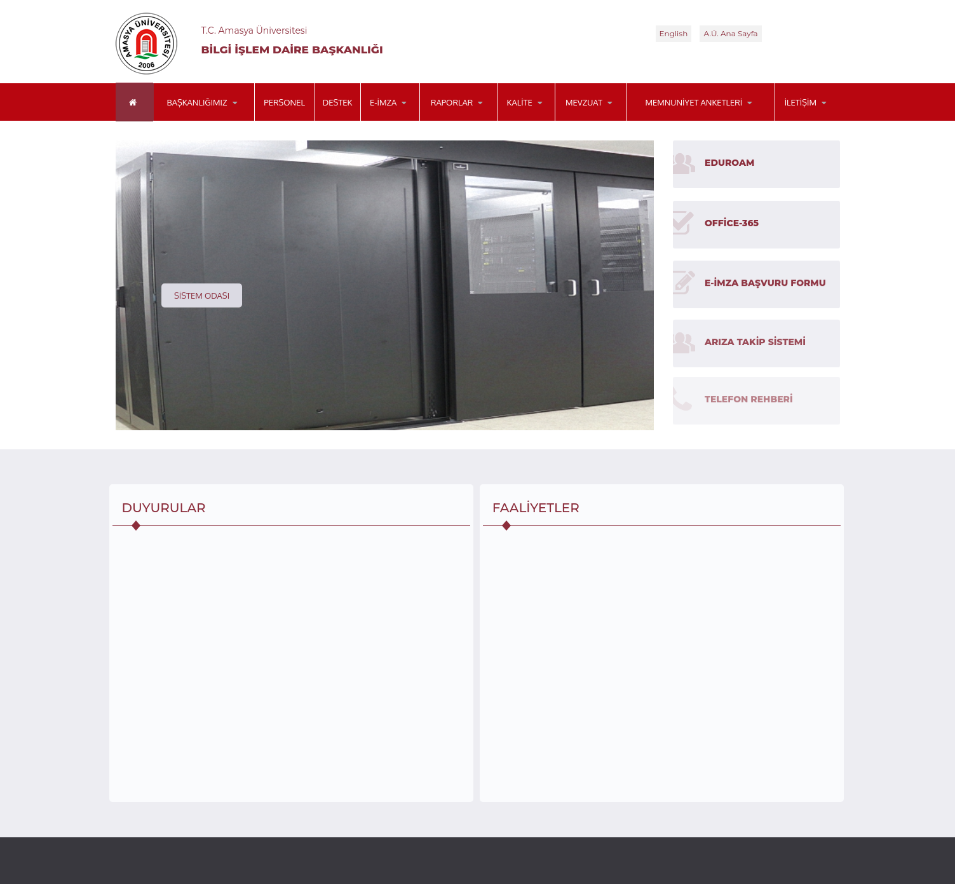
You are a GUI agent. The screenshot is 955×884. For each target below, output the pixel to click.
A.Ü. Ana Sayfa (730, 33)
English (674, 33)
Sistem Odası (201, 295)
